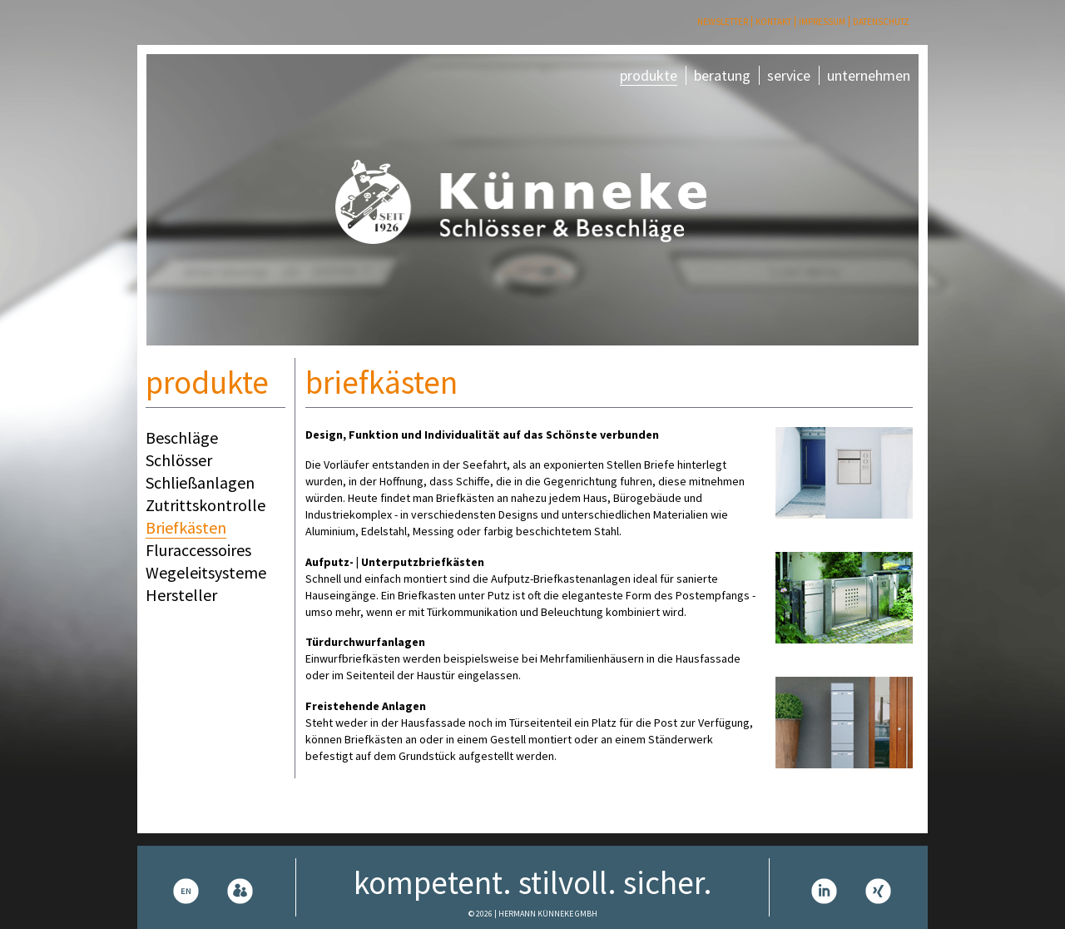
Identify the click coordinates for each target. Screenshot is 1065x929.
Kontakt (773, 21)
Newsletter (722, 21)
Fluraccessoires (198, 549)
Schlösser (179, 460)
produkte (648, 75)
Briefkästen (186, 527)
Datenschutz (881, 21)
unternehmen (868, 75)
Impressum (822, 21)
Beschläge (182, 437)
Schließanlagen (200, 482)
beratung (722, 75)
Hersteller (181, 594)
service (788, 75)
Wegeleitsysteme (206, 572)
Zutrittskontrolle (205, 504)
